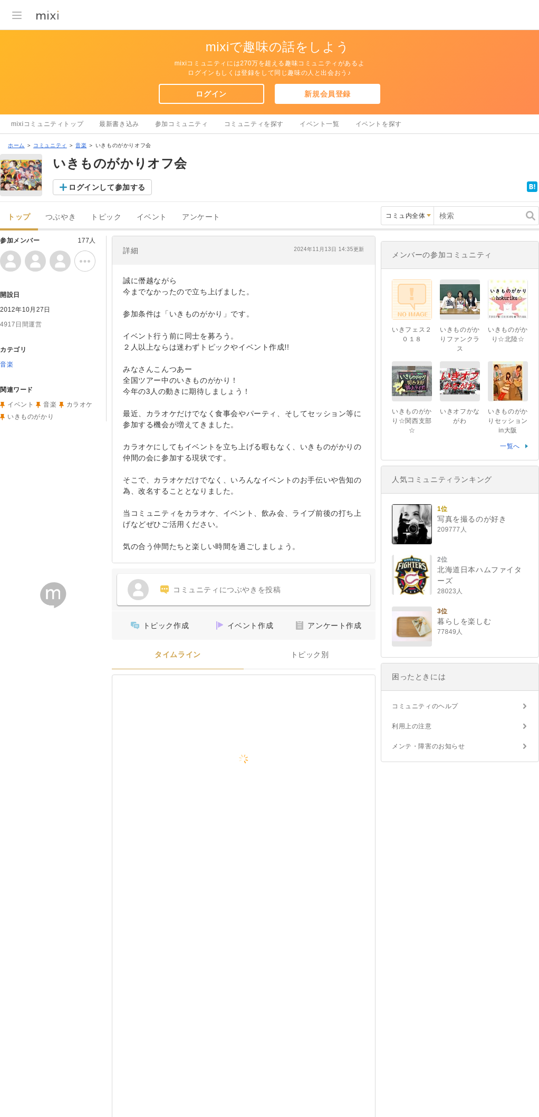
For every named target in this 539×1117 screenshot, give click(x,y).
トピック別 (310, 655)
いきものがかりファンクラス (460, 339)
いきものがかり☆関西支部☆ (412, 421)
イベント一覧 (320, 124)
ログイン (211, 94)
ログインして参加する (107, 187)
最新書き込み (119, 124)
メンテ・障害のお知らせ (428, 746)
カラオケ (79, 404)
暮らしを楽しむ (464, 621)
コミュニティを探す (254, 124)
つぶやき (60, 217)
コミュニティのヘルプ (425, 706)
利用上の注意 (412, 726)
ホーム (16, 145)
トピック (106, 217)
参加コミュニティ (181, 124)
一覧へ (510, 446)
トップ (19, 217)
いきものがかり (30, 416)
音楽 (80, 145)
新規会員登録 (327, 94)
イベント (152, 217)
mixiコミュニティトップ (47, 124)
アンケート (201, 217)
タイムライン (178, 655)
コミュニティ (50, 145)
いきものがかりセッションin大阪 (508, 421)
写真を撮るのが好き (471, 519)
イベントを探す (378, 124)
